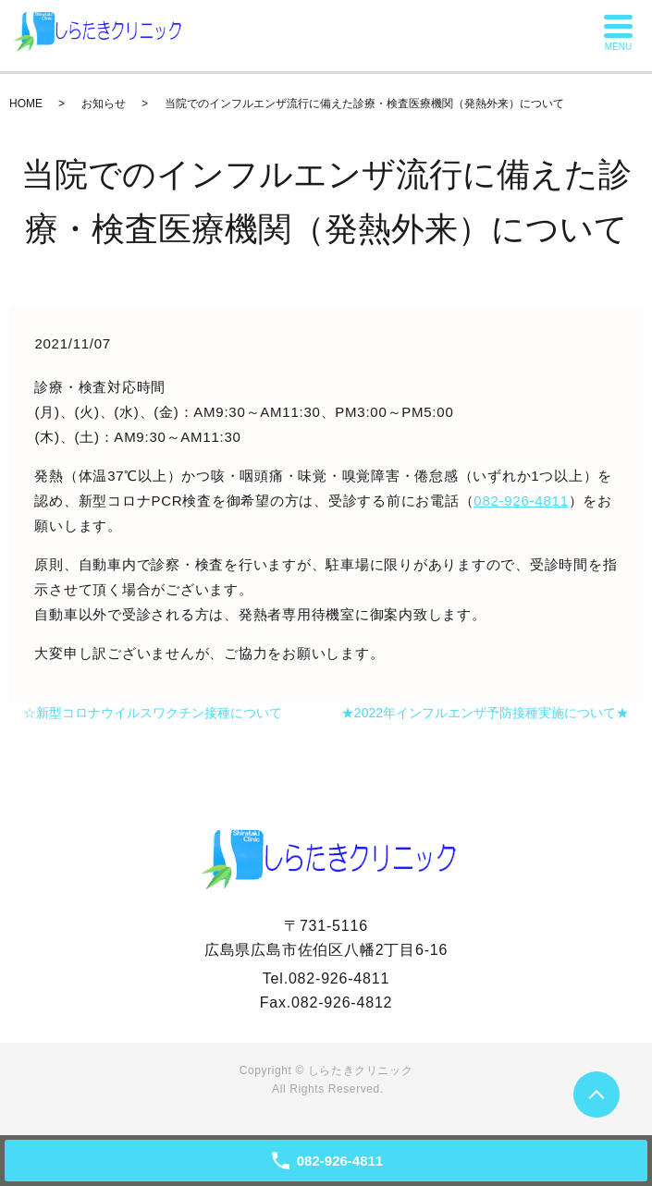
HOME (26, 103)
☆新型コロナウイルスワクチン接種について (152, 712)
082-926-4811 (521, 500)
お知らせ (103, 103)
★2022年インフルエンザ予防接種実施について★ (485, 712)
